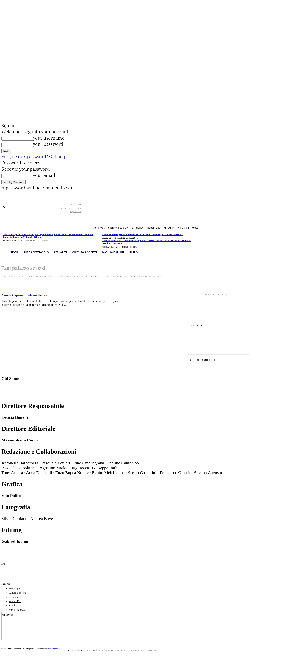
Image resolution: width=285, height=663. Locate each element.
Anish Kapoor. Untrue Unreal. (25, 295)
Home (190, 359)
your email (44, 175)
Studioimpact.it (53, 649)
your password (48, 144)
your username (48, 138)
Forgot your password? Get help (33, 156)
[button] (4, 207)
